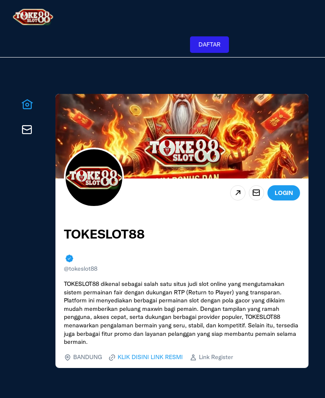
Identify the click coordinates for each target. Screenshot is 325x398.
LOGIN (284, 192)
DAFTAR (209, 44)
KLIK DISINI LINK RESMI (150, 357)
